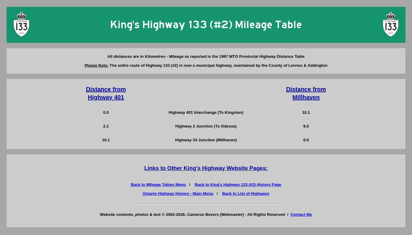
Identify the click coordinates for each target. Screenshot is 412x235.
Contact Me (301, 214)
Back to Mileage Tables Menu (158, 184)
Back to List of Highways (246, 193)
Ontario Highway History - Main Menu (178, 193)
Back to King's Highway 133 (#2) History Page (238, 184)
